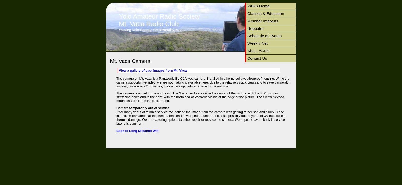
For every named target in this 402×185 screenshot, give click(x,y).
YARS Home (258, 6)
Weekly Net (257, 43)
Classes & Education (265, 13)
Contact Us (257, 58)
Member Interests (262, 21)
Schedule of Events (264, 36)
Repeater (255, 28)
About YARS (258, 51)
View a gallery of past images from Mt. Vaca (153, 70)
